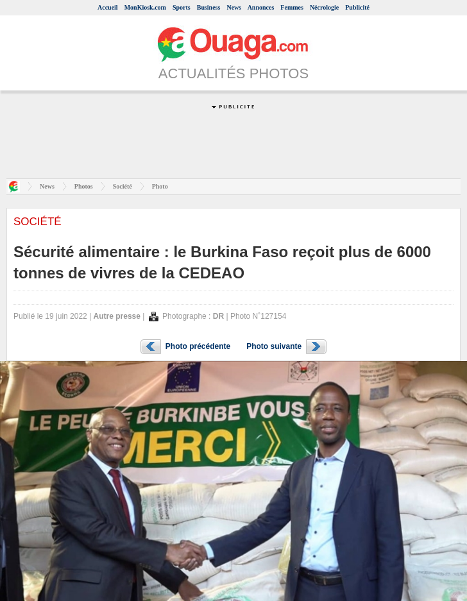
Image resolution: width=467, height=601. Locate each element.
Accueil (108, 7)
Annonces (261, 7)
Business (209, 7)
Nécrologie (324, 7)
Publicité (357, 7)
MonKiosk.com (145, 7)
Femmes (291, 7)
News (233, 7)
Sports (182, 7)
